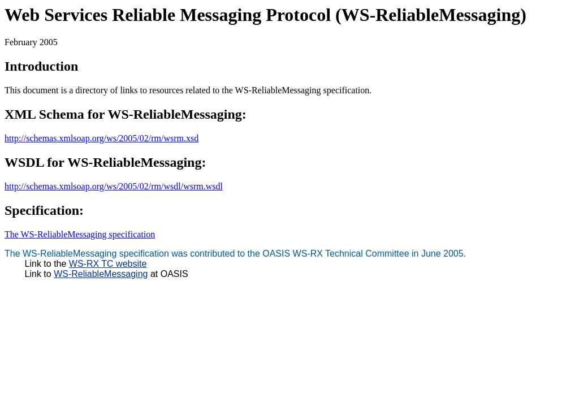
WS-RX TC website (108, 264)
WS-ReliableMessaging (101, 274)
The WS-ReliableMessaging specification (80, 234)
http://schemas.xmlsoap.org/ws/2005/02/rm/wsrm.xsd (101, 138)
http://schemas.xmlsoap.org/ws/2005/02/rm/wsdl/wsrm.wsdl (114, 186)
